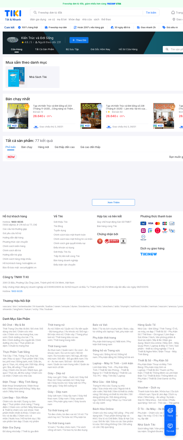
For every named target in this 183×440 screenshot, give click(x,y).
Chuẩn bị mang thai (19, 345)
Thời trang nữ (56, 324)
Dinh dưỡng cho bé (18, 337)
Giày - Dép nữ (56, 373)
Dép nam (64, 398)
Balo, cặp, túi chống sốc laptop (113, 330)
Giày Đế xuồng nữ (68, 385)
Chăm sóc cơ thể (18, 407)
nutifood (135, 306)
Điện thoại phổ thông (19, 388)
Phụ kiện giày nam (63, 401)
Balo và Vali (100, 324)
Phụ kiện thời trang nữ (104, 341)
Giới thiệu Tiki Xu (62, 251)
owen (57, 306)
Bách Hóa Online (103, 408)
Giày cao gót (54, 377)
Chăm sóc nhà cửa (22, 375)
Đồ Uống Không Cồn (111, 424)
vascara (7, 306)
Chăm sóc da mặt (12, 401)
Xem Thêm (114, 202)
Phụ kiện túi (80, 417)
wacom (163, 306)
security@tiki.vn (28, 267)
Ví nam (51, 427)
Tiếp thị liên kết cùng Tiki (67, 256)
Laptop (121, 375)
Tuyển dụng (60, 230)
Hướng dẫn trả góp (12, 254)
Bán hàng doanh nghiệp (66, 260)
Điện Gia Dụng (11, 427)
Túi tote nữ (66, 417)
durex (74, 306)
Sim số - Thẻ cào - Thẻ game (164, 402)
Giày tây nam (70, 395)
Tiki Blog (58, 226)
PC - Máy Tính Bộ (107, 375)
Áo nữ (51, 328)
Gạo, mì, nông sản (19, 364)
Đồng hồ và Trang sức (106, 350)
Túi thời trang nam (59, 423)
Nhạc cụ (117, 400)
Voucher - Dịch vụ (149, 387)
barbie (49, 306)
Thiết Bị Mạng (110, 373)
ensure (66, 306)
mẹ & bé (62, 19)
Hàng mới (43, 147)
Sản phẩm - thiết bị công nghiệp (158, 347)
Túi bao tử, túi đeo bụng (75, 430)
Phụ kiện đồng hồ (108, 357)
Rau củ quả (14, 358)
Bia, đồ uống (14, 367)
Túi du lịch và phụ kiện (110, 328)
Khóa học (165, 391)
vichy (35, 309)
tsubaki (49, 309)
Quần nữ (69, 328)
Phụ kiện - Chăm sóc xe (150, 412)
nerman (153, 306)
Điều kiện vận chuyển (64, 264)
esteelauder (25, 306)
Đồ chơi (34, 328)
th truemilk (38, 306)
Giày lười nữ (74, 383)
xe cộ (51, 19)
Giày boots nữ (59, 383)
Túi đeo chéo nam (65, 427)
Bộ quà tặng (108, 427)
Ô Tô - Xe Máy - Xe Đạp (152, 408)
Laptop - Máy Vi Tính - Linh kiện (113, 363)
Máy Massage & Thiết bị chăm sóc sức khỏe (23, 408)
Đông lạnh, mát (24, 361)
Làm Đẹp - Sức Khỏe (15, 397)
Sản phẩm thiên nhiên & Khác (21, 411)
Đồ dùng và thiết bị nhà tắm (114, 394)
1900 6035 (17, 291)
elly (93, 306)
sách (96, 19)
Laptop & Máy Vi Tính (162, 345)
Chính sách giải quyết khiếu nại (69, 243)
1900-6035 (17, 222)
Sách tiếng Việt (145, 428)
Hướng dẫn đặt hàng (13, 237)
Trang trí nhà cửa (101, 385)
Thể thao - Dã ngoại (152, 334)
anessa (172, 306)
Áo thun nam (54, 350)
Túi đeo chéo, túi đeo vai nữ (62, 414)
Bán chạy (26, 147)
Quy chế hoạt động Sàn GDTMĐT (114, 222)
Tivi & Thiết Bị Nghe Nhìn (156, 350)
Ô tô (155, 415)
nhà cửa (87, 19)
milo (99, 306)
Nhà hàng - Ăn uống (155, 397)
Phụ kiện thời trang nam (112, 343)
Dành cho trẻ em (17, 370)
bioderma (84, 306)
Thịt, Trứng (18, 355)
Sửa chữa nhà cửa (108, 388)
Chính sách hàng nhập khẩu (17, 259)
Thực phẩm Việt (29, 358)
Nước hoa (14, 418)
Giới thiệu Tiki (61, 222)
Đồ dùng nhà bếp (11, 431)
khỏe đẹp (74, 19)
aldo (117, 306)
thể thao (106, 19)
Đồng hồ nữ (111, 354)
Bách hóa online (153, 343)
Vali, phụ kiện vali (124, 331)
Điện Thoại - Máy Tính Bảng (20, 381)
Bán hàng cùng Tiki (107, 226)
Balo (95, 328)
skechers (108, 306)
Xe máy (147, 415)
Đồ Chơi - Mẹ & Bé (14, 324)
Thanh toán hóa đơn (148, 391)
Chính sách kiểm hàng (14, 246)
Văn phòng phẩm (164, 428)
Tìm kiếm (151, 12)
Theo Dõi (79, 40)
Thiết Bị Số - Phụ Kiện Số (153, 360)
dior (15, 306)
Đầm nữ (59, 328)
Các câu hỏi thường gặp (15, 229)
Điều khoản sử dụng (64, 247)
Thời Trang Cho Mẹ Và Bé (16, 328)
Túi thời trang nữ (58, 410)
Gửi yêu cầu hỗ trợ (12, 233)
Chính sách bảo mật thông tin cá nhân (73, 239)
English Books (155, 431)
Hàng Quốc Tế (146, 324)
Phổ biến (11, 147)
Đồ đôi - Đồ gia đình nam (70, 358)
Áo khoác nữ (71, 331)
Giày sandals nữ (65, 380)
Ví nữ (80, 414)
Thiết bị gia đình (30, 431)
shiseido (7, 309)
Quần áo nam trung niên (66, 364)
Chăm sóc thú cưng (103, 412)
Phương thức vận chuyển (15, 242)
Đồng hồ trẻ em (126, 357)
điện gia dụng (38, 19)
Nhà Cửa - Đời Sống (105, 381)
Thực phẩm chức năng (19, 404)
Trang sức (98, 354)
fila (41, 309)
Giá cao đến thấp (90, 147)
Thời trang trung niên (64, 340)
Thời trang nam (57, 346)
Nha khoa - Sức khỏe (157, 400)
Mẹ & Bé (157, 340)
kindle (144, 306)
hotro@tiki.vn (29, 263)
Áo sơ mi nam (68, 353)
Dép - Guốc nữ (70, 377)
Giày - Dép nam (57, 391)
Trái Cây (7, 355)
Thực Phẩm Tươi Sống (16, 351)
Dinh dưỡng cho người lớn (21, 340)
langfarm (18, 309)
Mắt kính (121, 341)
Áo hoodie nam (62, 355)
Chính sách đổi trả (12, 250)
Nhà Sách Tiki (146, 424)
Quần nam (67, 350)
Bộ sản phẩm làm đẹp (21, 420)
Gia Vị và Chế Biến (108, 418)
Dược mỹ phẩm (31, 421)
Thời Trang (165, 328)
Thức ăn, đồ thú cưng (19, 373)
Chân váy (69, 334)
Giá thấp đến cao (65, 147)
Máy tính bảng (16, 391)
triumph (125, 306)
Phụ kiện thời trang (104, 337)
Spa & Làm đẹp (159, 394)
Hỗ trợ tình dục (28, 418)
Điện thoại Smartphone (14, 385)
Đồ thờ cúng (104, 400)
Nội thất (108, 391)
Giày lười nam (54, 395)
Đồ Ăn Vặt (104, 421)
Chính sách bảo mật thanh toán (70, 234)
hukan (28, 309)
